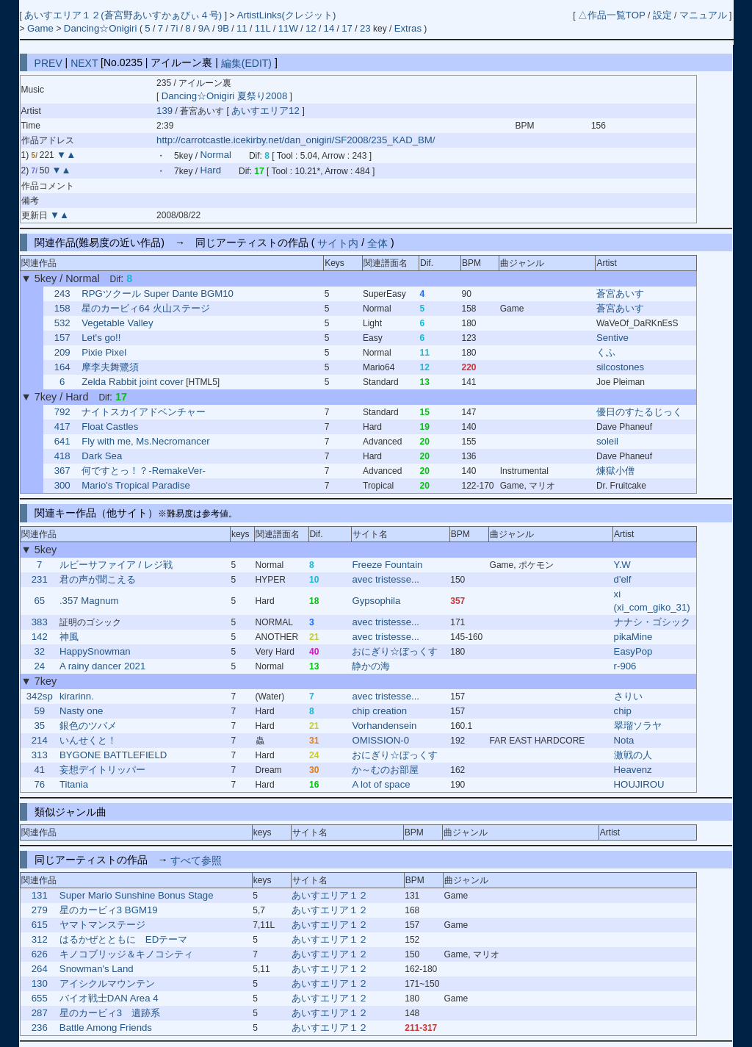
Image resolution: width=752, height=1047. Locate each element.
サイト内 (337, 242)
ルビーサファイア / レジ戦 (116, 564)
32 (39, 651)
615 (40, 924)
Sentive (612, 337)
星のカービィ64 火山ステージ (145, 308)
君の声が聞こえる (97, 579)
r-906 (625, 666)
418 (62, 455)
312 (40, 939)
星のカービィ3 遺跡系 (109, 1012)
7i (174, 28)
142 (40, 636)
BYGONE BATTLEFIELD (113, 754)
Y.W (622, 564)
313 (40, 754)
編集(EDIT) (246, 62)
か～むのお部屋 (385, 769)
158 (62, 308)
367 (62, 470)
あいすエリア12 (266, 110)
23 (365, 28)
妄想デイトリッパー (102, 769)
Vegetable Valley (117, 322)
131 (40, 895)
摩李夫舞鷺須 (110, 367)
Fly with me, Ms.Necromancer (145, 441)
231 (40, 579)
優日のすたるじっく (639, 411)
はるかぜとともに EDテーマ (123, 939)
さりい (628, 696)
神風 (69, 636)
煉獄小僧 (615, 470)
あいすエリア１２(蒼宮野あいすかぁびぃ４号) (124, 15)
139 (164, 110)
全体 (377, 242)
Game (42, 28)
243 (62, 293)
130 (40, 983)
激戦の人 (633, 754)
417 (62, 426)
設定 (662, 15)
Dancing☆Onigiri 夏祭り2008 (225, 95)
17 (346, 28)
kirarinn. (76, 696)
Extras (408, 28)
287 (40, 1012)
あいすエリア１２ (330, 895)
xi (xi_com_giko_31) (652, 601)
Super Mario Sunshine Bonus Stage (136, 895)
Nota (624, 740)
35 (39, 725)
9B (223, 28)
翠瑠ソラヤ (638, 725)
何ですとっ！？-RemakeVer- (144, 470)
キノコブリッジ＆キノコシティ (126, 954)
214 (40, 740)
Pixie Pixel (104, 352)
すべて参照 (196, 860)
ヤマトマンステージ (102, 924)
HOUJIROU (639, 784)
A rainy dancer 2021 (102, 666)
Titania (73, 784)
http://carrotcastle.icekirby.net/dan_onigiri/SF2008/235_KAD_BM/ (295, 139)
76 (39, 784)
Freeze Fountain (387, 564)
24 (39, 666)
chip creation (379, 710)
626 (40, 954)
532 (62, 322)
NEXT (84, 62)
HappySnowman (95, 651)
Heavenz (633, 769)
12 (311, 28)
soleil (607, 441)
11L (263, 28)
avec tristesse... (385, 579)
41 (39, 769)
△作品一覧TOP (612, 15)
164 (62, 367)
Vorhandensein (384, 725)
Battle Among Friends (105, 1027)
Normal (215, 155)
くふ (605, 352)
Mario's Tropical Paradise (136, 485)
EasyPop (633, 651)
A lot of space (381, 784)
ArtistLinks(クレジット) (286, 15)
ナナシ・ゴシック (652, 621)
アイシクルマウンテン (107, 983)
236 (40, 1027)
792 (62, 411)
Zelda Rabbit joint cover (133, 381)
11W (288, 28)
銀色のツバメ (88, 725)
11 (241, 28)
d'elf (623, 579)
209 (62, 352)
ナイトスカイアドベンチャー (144, 411)
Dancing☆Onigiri (102, 28)
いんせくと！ (88, 740)
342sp (39, 696)
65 (39, 600)
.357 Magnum (89, 600)
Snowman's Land (96, 968)
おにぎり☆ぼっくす (395, 651)
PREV (48, 62)
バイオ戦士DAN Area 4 (109, 998)
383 (40, 621)
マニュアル (703, 15)
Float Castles (110, 426)
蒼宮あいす (620, 293)
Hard (210, 170)
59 (39, 710)
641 (62, 441)
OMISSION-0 (380, 740)
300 (62, 485)
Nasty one (81, 710)
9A (204, 28)
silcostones (620, 367)
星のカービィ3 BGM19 (108, 909)
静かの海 (371, 666)
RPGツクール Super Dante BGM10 (158, 293)
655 (40, 998)
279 (40, 909)
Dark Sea (102, 455)
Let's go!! (101, 337)
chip (623, 710)
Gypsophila (376, 600)
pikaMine (633, 636)
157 (62, 337)
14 (329, 28)
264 (40, 968)
